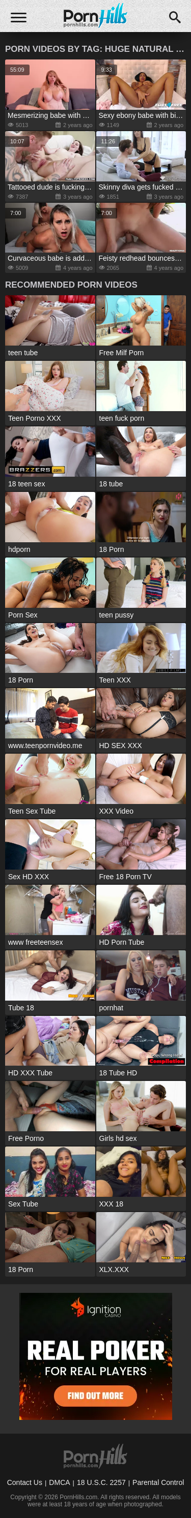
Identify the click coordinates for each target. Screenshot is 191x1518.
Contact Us (24, 1482)
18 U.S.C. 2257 (101, 1482)
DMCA (59, 1482)
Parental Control (158, 1482)
